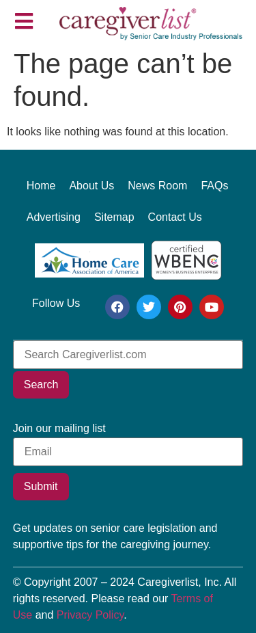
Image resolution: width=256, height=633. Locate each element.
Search (41, 384)
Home (41, 185)
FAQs (214, 185)
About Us (91, 185)
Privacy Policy (90, 615)
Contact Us (175, 217)
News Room (157, 185)
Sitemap (114, 217)
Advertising (54, 217)
